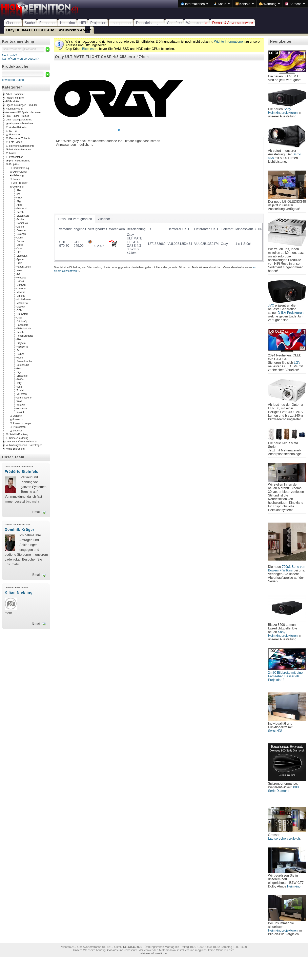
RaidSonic (22, 346)
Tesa (19, 386)
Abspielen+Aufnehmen (21, 123)
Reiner (20, 353)
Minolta (20, 295)
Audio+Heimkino (15, 98)
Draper (20, 241)
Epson (20, 259)
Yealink (20, 412)
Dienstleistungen (149, 23)
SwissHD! (275, 731)
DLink (20, 237)
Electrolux (22, 255)
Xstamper (22, 408)
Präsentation (16, 156)
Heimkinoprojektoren (283, 930)
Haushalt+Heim (14, 109)
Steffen (20, 379)
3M (18, 193)
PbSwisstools (24, 328)
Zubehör (17, 430)
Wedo (20, 401)
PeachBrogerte (25, 335)
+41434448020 (132, 947)
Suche (30, 23)
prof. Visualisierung (19, 160)
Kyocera (21, 277)
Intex (19, 270)
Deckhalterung (21, 168)
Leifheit (20, 281)
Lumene (21, 288)
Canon (20, 226)
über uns (13, 23)
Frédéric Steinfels (21, 472)
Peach (20, 332)
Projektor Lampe (22, 423)
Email (36, 512)
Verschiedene (24, 397)
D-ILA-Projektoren (291, 312)
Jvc (18, 273)
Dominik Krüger (19, 530)
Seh (19, 368)
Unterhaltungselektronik (19, 119)
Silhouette (22, 375)
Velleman (22, 393)
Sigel (19, 372)
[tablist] (159, 238)
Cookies (112, 950)
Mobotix (21, 306)
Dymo (20, 248)
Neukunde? (9, 55)
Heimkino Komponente (21, 145)
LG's (297, 362)
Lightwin (21, 284)
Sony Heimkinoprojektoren (283, 110)
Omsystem (22, 313)
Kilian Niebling (19, 592)
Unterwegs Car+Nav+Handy (21, 441)
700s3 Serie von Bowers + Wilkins (286, 568)
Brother (21, 219)
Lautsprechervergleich (284, 838)
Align (19, 201)
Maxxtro (21, 292)
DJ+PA (13, 131)
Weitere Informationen (154, 953)
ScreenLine (23, 364)
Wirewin (21, 404)
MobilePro (22, 302)
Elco (19, 252)
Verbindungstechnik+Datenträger (24, 445)
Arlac (19, 204)
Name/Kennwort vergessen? (20, 58)
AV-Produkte (12, 101)
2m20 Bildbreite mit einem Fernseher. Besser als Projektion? (286, 676)
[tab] (75, 219)
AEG (19, 197)
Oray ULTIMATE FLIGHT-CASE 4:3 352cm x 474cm (48, 30)
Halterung (18, 175)
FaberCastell (23, 266)
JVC (271, 305)
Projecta (21, 342)
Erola (19, 262)
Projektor (18, 419)
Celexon (21, 230)
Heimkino (67, 23)
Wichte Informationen (229, 41)
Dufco (20, 244)
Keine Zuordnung (18, 438)
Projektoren (19, 427)
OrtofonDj (22, 321)
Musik (12, 153)
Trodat (20, 390)
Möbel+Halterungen (20, 149)
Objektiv (17, 415)
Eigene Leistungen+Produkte (21, 105)
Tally (19, 383)
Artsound (21, 208)
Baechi (20, 212)
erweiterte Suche (13, 79)
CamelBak (22, 222)
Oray (19, 317)
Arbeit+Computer (15, 94)
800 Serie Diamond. (283, 789)
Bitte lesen (89, 49)
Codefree (174, 23)
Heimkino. (294, 886)
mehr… (37, 501)
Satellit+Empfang (18, 434)
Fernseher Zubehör (19, 138)
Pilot (19, 339)
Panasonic (22, 324)
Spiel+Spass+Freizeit (17, 116)
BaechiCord (23, 215)
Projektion (98, 23)
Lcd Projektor (20, 182)
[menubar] (243, 4)
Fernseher (47, 23)
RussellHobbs (24, 361)
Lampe (16, 179)
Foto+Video (15, 142)
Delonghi (21, 233)
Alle (19, 190)
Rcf (18, 350)
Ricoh (20, 357)
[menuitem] (194, 3)
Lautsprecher (121, 23)
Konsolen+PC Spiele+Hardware (23, 112)
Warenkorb (197, 23)
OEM (19, 310)
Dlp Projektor (20, 171)
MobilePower (24, 299)
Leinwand (18, 186)
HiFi (82, 23)
